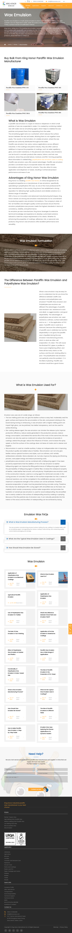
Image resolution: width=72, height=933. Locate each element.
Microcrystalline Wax (10, 826)
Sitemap (55, 927)
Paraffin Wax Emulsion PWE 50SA (18, 113)
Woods (6, 880)
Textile (6, 878)
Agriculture (7, 854)
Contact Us (7, 907)
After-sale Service (9, 889)
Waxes (15, 44)
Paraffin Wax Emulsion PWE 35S (17, 87)
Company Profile (9, 887)
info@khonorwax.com (54, 1)
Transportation (8, 892)
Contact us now (37, 789)
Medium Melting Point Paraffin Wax (14, 821)
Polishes (6, 873)
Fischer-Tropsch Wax (10, 817)
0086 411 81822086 (38, 1)
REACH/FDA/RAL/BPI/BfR (11, 902)
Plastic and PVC (8, 869)
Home (9, 44)
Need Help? (36, 754)
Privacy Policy (64, 927)
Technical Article (9, 898)
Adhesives (7, 852)
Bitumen (6, 856)
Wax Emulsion (23, 44)
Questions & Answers (10, 904)
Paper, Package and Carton (12, 871)
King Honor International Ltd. (19, 927)
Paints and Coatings (10, 867)
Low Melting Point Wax (10, 824)
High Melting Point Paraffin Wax (13, 819)
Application (7, 847)
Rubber (6, 875)
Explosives (7, 863)
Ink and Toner (8, 865)
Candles (6, 858)
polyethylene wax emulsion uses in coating (47, 159)
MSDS (5, 900)
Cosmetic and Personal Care (12, 861)
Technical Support (9, 896)
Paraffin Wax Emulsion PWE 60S (50, 112)
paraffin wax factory (32, 181)
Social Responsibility (10, 894)
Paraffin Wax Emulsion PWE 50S (50, 87)
